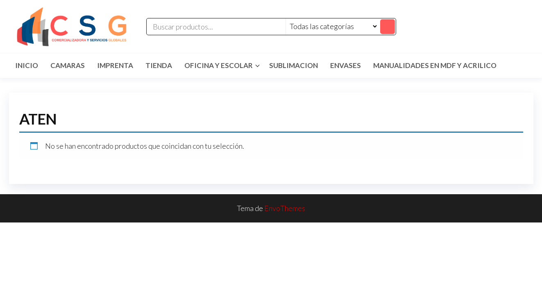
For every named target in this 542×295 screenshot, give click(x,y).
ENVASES (345, 65)
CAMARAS (67, 65)
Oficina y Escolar (218, 65)
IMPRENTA (115, 65)
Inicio (26, 65)
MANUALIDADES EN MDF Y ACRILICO (435, 65)
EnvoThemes (284, 208)
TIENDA (158, 65)
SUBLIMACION (293, 65)
